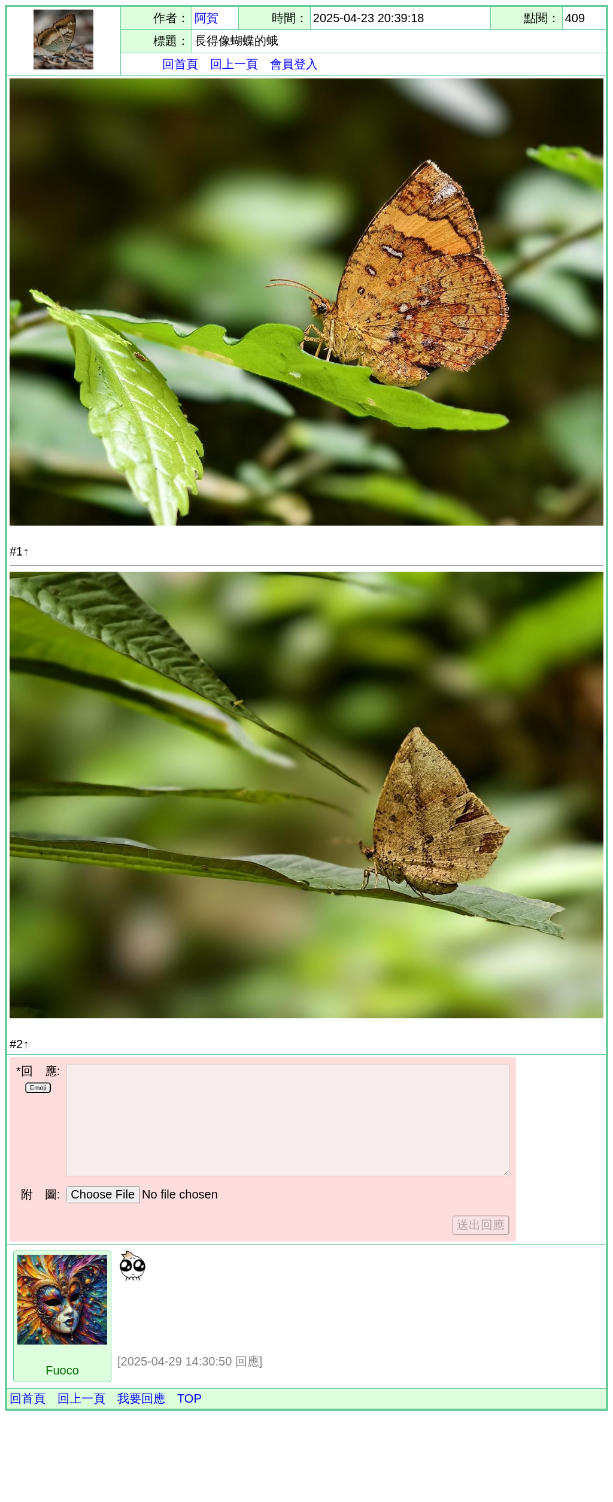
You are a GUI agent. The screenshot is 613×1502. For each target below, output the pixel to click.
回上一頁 (234, 64)
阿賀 (207, 18)
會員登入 (294, 64)
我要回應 (141, 1398)
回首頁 (180, 64)
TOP (189, 1398)
